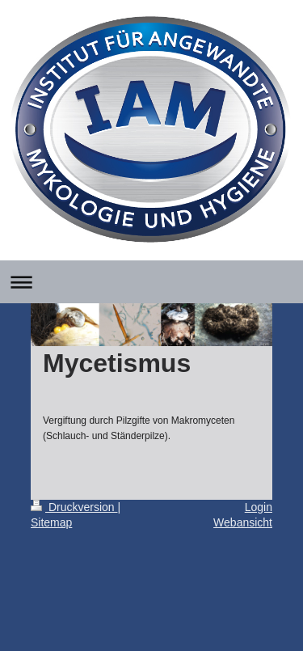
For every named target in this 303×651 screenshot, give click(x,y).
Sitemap (51, 522)
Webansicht (242, 522)
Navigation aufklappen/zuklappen (151, 281)
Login (258, 507)
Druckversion (74, 507)
